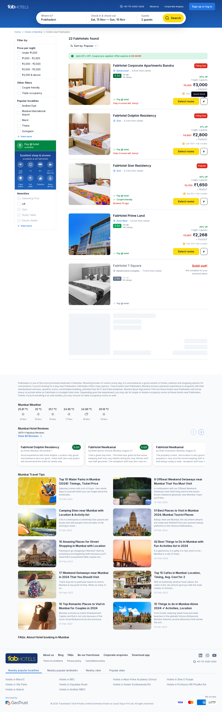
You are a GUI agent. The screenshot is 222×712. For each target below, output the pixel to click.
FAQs (71, 654)
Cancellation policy (95, 661)
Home (18, 32)
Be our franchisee (88, 654)
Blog (60, 654)
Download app (141, 654)
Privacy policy (74, 661)
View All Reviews (30, 436)
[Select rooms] (186, 101)
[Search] (173, 18)
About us (154, 6)
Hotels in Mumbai (33, 32)
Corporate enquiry (173, 6)
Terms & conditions (53, 661)
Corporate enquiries (116, 654)
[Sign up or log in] (202, 6)
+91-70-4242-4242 (132, 6)
